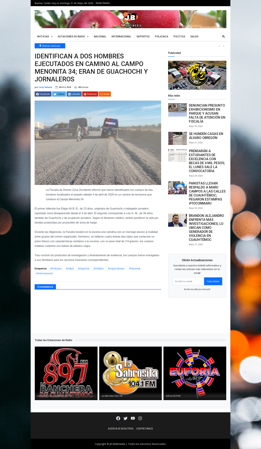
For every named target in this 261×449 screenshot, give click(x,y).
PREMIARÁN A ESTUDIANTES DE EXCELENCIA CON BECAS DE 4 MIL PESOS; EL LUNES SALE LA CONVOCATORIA (207, 161)
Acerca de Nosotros (120, 428)
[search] (223, 37)
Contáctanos (144, 428)
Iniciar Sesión (103, 3)
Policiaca (161, 36)
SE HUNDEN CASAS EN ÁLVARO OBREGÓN (206, 136)
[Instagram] (140, 418)
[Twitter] (126, 418)
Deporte (84, 268)
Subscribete (213, 281)
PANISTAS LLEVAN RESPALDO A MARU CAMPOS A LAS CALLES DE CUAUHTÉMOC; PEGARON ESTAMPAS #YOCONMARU (207, 193)
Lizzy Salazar (45, 87)
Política (179, 36)
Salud (194, 36)
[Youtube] (133, 418)
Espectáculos (117, 268)
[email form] (188, 281)
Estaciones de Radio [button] (71, 36)
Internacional (121, 36)
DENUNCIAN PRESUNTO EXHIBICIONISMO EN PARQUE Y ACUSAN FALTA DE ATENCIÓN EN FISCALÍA (207, 113)
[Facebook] (118, 418)
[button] (219, 46)
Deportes (143, 36)
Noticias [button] (43, 36)
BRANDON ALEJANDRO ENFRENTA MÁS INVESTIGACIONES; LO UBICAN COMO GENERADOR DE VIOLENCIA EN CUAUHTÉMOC (206, 228)
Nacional (100, 36)
